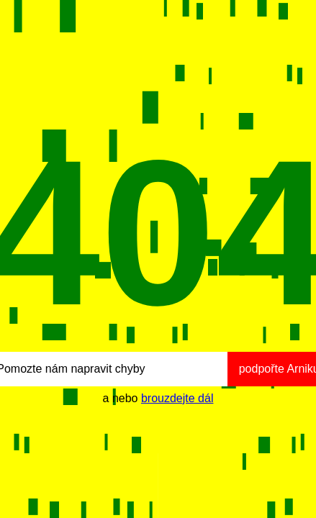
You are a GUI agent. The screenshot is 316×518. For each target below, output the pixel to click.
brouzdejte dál (177, 398)
